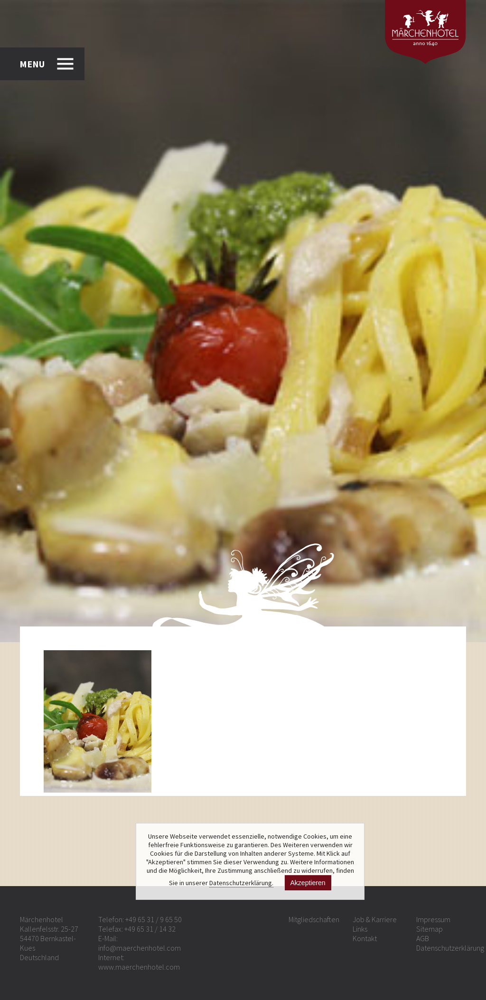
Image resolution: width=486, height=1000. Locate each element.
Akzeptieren (308, 883)
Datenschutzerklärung (450, 948)
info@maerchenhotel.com (139, 948)
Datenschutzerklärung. (241, 883)
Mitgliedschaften (314, 919)
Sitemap (429, 929)
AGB (422, 938)
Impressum (433, 919)
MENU (32, 64)
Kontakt (365, 938)
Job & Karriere (375, 919)
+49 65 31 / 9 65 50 (153, 919)
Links (360, 929)
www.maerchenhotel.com (139, 967)
